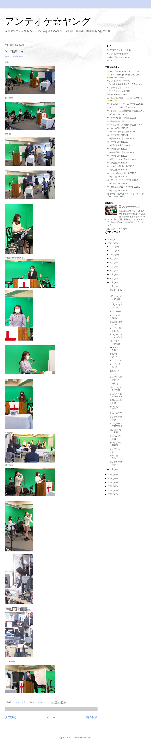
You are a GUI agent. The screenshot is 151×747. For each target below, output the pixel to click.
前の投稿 (92, 717)
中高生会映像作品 (116, 401)
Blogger (88, 738)
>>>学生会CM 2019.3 (117, 190)
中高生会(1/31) (114, 456)
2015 (110, 494)
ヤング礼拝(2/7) (115, 408)
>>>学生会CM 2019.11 (117, 135)
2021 (110, 243)
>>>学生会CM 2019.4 (117, 183)
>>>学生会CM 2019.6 (117, 169)
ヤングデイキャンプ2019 (118, 91)
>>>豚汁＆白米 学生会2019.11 (121, 131)
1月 (112, 469)
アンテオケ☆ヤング (48, 21)
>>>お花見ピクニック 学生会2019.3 (123, 187)
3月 (112, 282)
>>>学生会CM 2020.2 (117, 114)
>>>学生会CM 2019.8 (117, 156)
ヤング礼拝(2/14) (115, 365)
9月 (112, 258)
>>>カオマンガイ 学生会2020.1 (121, 118)
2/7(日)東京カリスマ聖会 (116, 424)
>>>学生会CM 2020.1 (117, 121)
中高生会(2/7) (116, 413)
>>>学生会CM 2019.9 (117, 149)
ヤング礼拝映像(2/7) (116, 418)
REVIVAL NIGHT (114, 348)
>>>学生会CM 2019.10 (117, 142)
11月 (112, 250)
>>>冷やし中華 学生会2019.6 (120, 166)
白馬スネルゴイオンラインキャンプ (116, 305)
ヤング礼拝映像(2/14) (116, 378)
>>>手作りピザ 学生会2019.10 (121, 138)
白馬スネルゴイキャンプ (116, 395)
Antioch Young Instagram (118, 57)
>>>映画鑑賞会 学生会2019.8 (120, 152)
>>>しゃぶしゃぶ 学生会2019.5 (121, 173)
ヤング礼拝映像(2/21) (116, 329)
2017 (110, 486)
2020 (110, 474)
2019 (110, 478)
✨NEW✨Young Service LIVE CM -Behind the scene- (123, 76)
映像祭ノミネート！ (116, 372)
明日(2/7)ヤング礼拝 (116, 431)
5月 (112, 274)
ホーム (51, 717)
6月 (112, 270)
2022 (110, 239)
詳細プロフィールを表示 (116, 229)
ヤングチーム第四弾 (116, 444)
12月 (112, 247)
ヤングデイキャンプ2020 (118, 87)
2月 (112, 286)
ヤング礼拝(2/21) (115, 316)
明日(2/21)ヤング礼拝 (115, 342)
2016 (110, 490)
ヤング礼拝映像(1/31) (116, 463)
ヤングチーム (116, 311)
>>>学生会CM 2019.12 (117, 128)
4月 (112, 278)
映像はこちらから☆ (14, 56)
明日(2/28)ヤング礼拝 (115, 297)
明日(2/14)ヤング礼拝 (115, 388)
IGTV (109, 60)
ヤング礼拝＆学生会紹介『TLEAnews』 (125, 84)
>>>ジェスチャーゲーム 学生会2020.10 (125, 104)
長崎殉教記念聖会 (116, 437)
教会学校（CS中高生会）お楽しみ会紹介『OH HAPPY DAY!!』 (126, 195)
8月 (112, 262)
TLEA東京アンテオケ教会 (119, 50)
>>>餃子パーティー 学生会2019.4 (122, 180)
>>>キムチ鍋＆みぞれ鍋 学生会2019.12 (125, 125)
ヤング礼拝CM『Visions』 (119, 81)
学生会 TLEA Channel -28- (119, 94)
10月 (112, 254)
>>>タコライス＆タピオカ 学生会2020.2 (125, 111)
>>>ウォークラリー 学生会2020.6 (122, 107)
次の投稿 (10, 717)
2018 (110, 482)
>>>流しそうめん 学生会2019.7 (121, 159)
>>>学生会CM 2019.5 (117, 176)
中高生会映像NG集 (116, 323)
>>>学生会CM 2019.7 (117, 163)
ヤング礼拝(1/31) (115, 450)
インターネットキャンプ (116, 335)
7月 (112, 266)
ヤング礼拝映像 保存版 (117, 53)
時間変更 (114, 383)
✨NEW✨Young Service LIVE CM (123, 71)
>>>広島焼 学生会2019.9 (118, 145)
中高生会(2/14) (114, 355)
